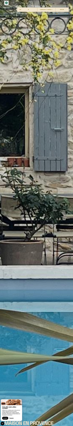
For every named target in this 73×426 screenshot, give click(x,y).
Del (20, 9)
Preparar (11, 418)
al (28, 9)
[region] (11, 410)
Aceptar (5, 418)
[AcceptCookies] (2, 423)
